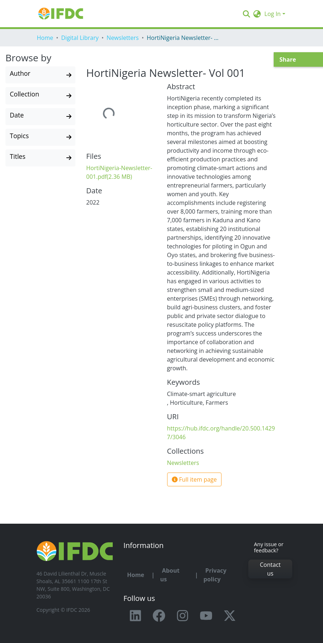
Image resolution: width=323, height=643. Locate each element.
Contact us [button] (270, 569)
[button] (257, 13)
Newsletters (123, 38)
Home (45, 38)
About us (170, 574)
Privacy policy (214, 574)
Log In (272, 14)
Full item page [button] (194, 479)
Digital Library (80, 38)
